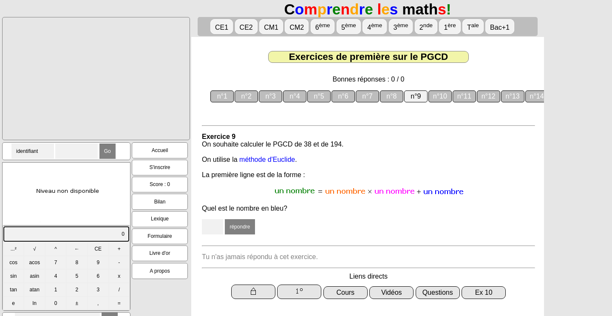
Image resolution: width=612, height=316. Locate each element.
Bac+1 (500, 27)
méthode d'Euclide (267, 159)
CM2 (296, 27)
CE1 (221, 27)
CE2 (246, 27)
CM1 (271, 27)
